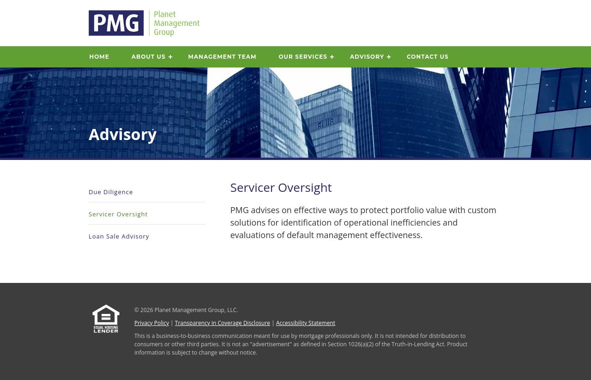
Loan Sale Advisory (119, 236)
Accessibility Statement (305, 323)
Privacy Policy (151, 323)
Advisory (367, 56)
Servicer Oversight (118, 214)
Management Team (222, 56)
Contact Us (428, 56)
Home (99, 56)
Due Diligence (111, 192)
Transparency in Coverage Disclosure (222, 323)
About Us (149, 56)
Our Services (302, 56)
